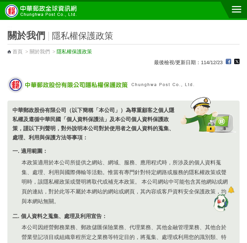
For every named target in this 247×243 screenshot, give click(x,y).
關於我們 (40, 51)
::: (2, 23)
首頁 (17, 51)
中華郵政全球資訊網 (42, 11)
